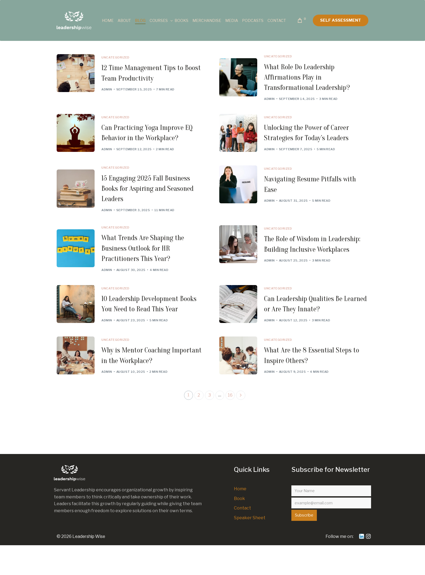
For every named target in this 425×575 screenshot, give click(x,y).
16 (230, 424)
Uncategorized (118, 57)
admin (109, 92)
